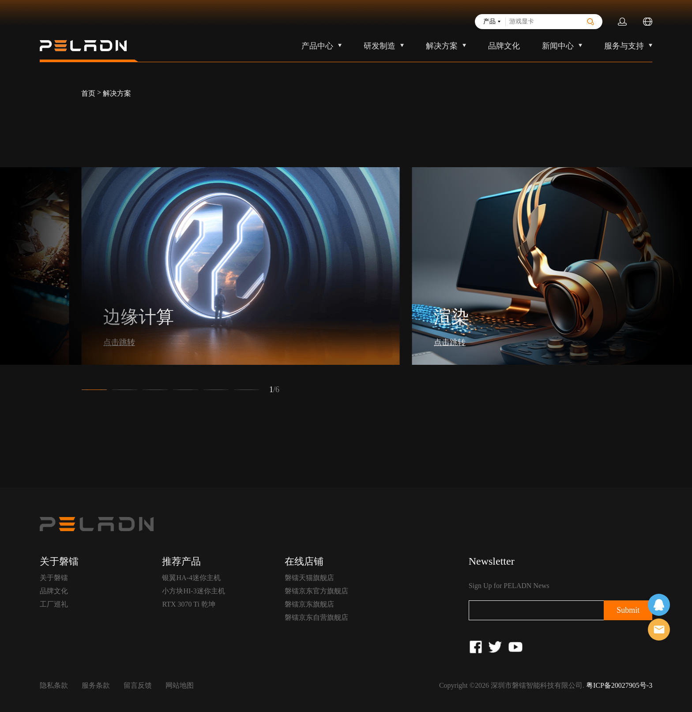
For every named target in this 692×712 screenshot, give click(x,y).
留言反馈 (138, 685)
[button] (519, 282)
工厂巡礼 (54, 604)
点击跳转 (119, 342)
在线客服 (659, 605)
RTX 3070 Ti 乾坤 (188, 604)
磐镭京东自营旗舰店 (316, 617)
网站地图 (179, 685)
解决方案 (442, 45)
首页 (88, 93)
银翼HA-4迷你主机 (191, 577)
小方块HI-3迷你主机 (193, 591)
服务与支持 (624, 45)
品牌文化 (504, 45)
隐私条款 (54, 685)
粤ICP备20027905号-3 (619, 685)
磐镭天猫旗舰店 (309, 577)
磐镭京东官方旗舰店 (316, 591)
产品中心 (317, 45)
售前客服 (659, 629)
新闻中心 (558, 45)
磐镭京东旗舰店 (309, 604)
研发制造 (379, 45)
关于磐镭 (54, 577)
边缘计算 (138, 317)
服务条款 (96, 685)
